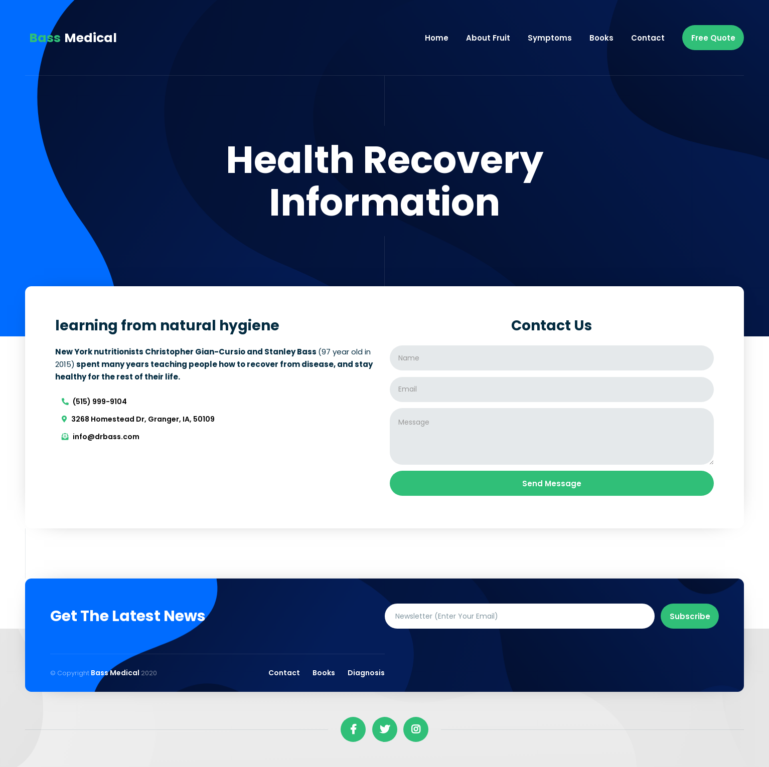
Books (601, 38)
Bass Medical (116, 673)
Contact (648, 38)
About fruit (488, 38)
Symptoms (550, 38)
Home (436, 38)
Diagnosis (366, 673)
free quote (713, 38)
